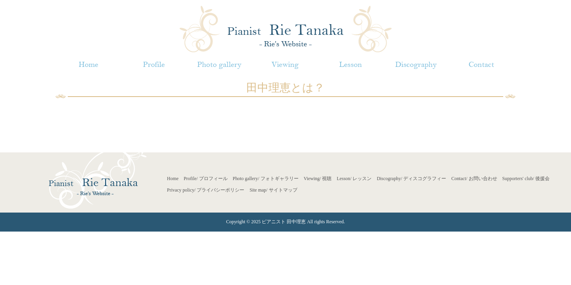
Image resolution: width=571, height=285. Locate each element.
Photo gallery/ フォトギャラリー (266, 178)
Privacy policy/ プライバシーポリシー (205, 190)
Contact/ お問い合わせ (474, 178)
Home (172, 178)
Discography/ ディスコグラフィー (411, 178)
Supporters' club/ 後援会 (526, 178)
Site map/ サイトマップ (273, 190)
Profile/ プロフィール (206, 178)
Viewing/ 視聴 (318, 178)
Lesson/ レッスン (354, 178)
